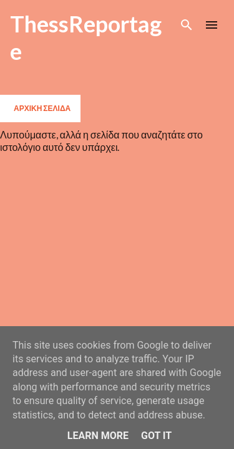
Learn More (98, 436)
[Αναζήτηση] (186, 25)
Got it (156, 436)
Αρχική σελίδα (42, 108)
